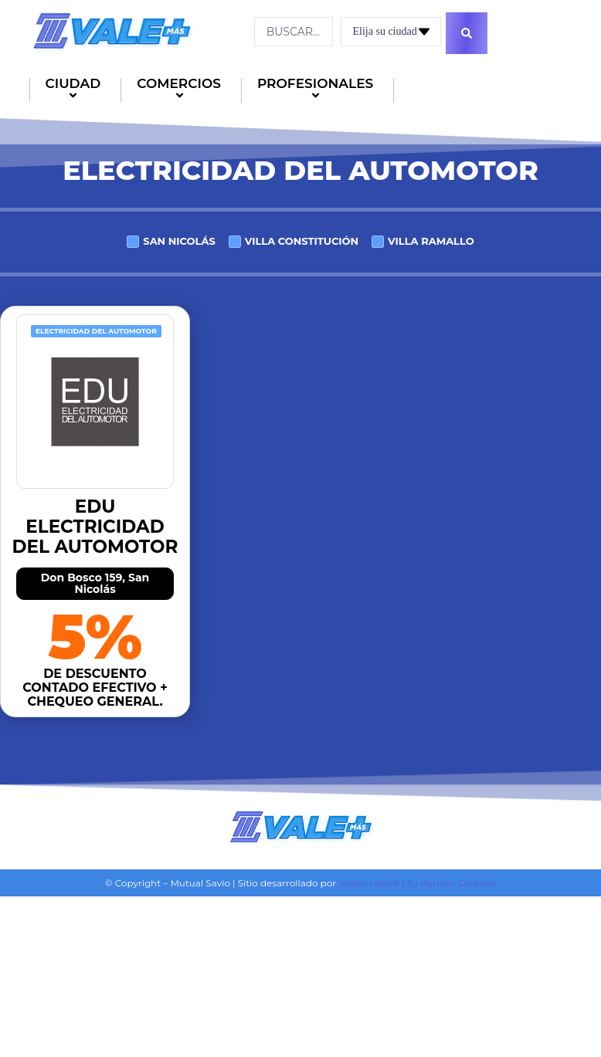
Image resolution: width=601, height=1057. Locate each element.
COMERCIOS (181, 89)
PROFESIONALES (317, 89)
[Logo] (111, 29)
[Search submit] (469, 32)
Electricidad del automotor (96, 329)
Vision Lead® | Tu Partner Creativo (417, 881)
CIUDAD (76, 89)
